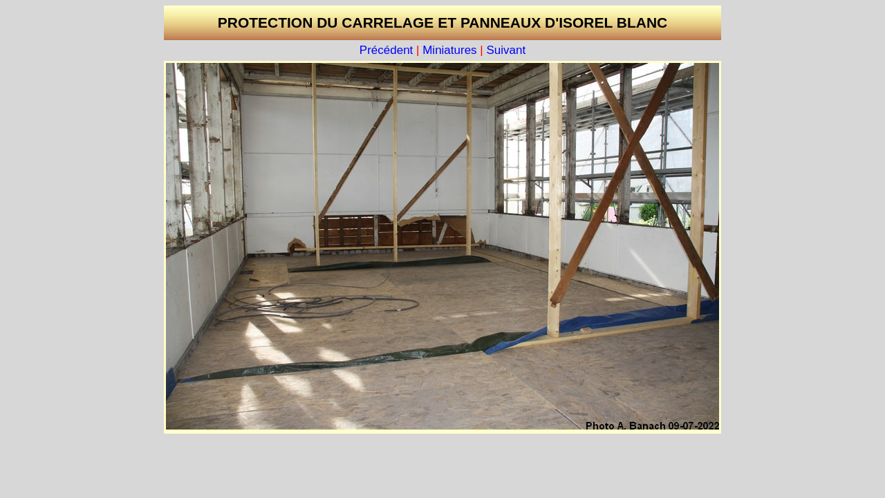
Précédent (386, 50)
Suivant (505, 50)
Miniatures (449, 50)
